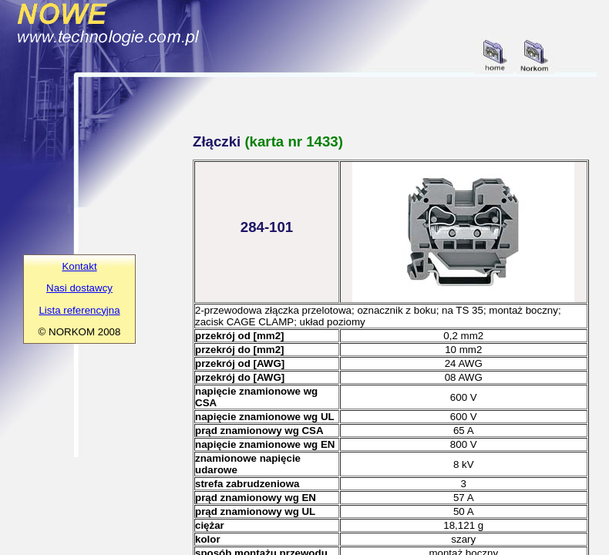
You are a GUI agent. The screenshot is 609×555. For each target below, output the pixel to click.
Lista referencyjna (79, 310)
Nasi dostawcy (79, 288)
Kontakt (79, 266)
